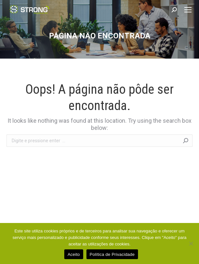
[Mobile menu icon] (187, 9)
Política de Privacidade (112, 254)
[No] (191, 243)
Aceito (74, 254)
